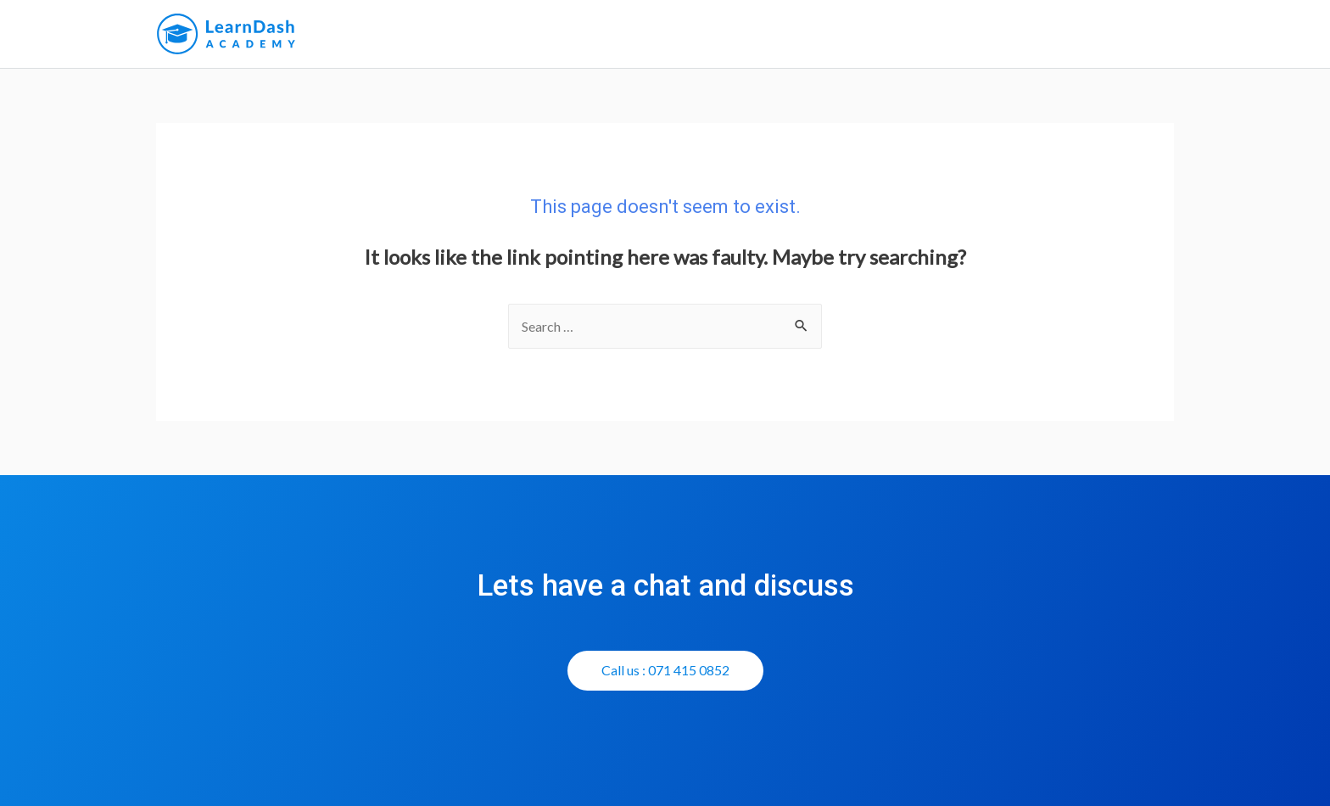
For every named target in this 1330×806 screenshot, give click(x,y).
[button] (665, 671)
